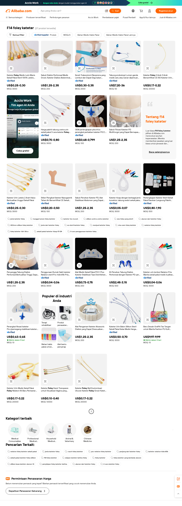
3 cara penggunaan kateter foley (81, 231)
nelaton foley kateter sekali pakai (22, 451)
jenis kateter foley (16, 219)
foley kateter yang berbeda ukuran (126, 458)
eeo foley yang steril (123, 219)
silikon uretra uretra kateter (96, 219)
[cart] (142, 11)
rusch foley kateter (74, 451)
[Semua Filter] (17, 34)
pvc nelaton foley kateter (99, 451)
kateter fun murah (69, 219)
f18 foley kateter (49, 458)
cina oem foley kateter (125, 225)
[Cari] (115, 11)
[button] (106, 11)
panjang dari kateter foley (128, 451)
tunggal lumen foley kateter (42, 219)
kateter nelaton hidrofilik (156, 451)
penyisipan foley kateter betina (53, 464)
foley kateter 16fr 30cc (18, 231)
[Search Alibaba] (72, 10)
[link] (178, 479)
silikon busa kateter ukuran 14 (21, 464)
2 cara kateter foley (110, 464)
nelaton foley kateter (151, 225)
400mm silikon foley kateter (20, 225)
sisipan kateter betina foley (74, 458)
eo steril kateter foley (74, 225)
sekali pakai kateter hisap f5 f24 (48, 231)
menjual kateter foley (100, 225)
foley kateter (98, 458)
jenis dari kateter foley (48, 225)
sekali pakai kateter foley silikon (22, 458)
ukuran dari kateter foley (149, 219)
